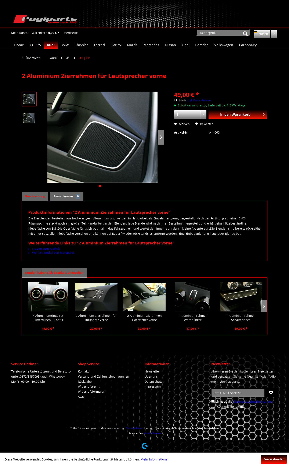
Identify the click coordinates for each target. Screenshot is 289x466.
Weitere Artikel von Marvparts (51, 253)
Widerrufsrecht (89, 386)
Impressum (153, 386)
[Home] (19, 45)
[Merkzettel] (71, 33)
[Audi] (51, 45)
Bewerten (204, 124)
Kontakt (83, 371)
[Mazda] (132, 45)
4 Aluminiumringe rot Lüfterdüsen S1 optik (48, 318)
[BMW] (65, 45)
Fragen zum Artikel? (44, 249)
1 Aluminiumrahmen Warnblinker (192, 318)
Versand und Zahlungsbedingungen (103, 376)
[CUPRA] (35, 45)
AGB (81, 397)
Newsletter (152, 371)
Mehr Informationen (155, 459)
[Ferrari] (99, 45)
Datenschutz (153, 381)
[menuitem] (19, 32)
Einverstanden (273, 459)
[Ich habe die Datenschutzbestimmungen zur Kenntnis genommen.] (212, 401)
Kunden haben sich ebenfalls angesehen (54, 273)
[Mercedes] (151, 45)
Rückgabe (85, 381)
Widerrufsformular (91, 391)
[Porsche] (201, 45)
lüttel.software (152, 433)
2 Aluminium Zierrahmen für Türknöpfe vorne (96, 318)
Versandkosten (135, 428)
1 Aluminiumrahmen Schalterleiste (241, 318)
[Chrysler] (81, 45)
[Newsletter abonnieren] (271, 392)
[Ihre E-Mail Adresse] (238, 392)
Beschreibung (35, 196)
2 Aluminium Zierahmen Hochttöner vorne (144, 318)
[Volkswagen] (223, 45)
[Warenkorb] (45, 33)
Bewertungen (67, 196)
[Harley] (116, 45)
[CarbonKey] (248, 45)
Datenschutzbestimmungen (253, 401)
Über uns (151, 376)
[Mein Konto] (19, 33)
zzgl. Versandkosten (199, 100)
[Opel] (185, 45)
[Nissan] (170, 45)
